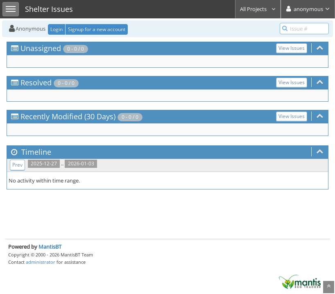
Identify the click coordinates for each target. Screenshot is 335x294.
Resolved (36, 82)
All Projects (258, 9)
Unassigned (40, 48)
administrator (40, 262)
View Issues (291, 48)
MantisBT (49, 246)
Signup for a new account (96, 29)
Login (56, 29)
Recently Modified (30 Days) (67, 116)
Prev (17, 164)
